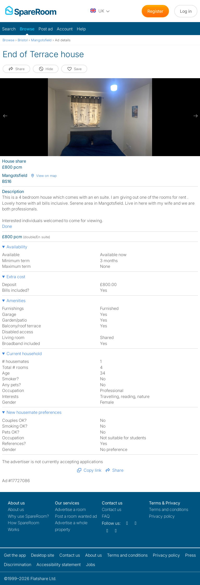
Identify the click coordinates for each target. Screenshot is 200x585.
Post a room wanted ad (76, 516)
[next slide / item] (195, 116)
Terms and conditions (168, 509)
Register (155, 11)
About (16, 509)
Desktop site (42, 555)
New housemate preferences (34, 412)
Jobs (90, 564)
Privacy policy (162, 516)
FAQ (106, 516)
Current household (24, 353)
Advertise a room (70, 509)
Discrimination (17, 564)
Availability (17, 246)
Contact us (111, 509)
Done (7, 226)
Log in (186, 11)
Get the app (15, 555)
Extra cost (16, 276)
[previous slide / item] (5, 116)
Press (190, 555)
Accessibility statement (58, 564)
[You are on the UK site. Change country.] (100, 11)
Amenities (16, 300)
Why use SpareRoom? (28, 516)
